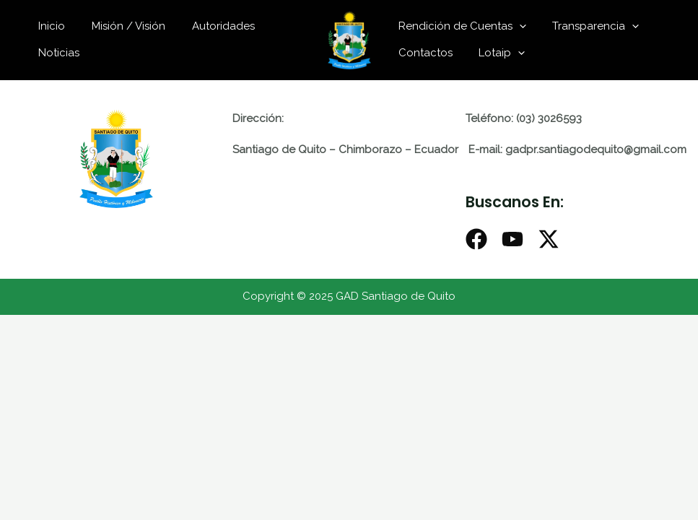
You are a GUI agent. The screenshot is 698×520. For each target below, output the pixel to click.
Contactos (423, 52)
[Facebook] (476, 239)
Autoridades (211, 26)
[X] (548, 239)
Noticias (56, 52)
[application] (517, 26)
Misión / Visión (121, 26)
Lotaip (495, 52)
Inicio (49, 26)
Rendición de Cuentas (460, 26)
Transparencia (589, 26)
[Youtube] (512, 239)
